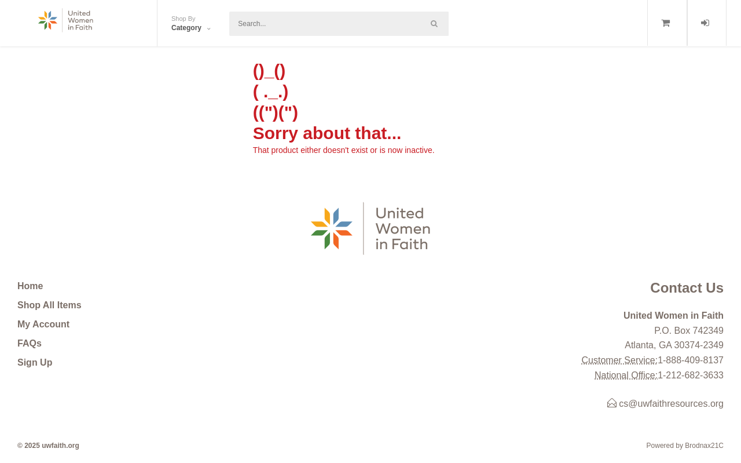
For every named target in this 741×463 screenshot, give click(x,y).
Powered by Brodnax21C (685, 446)
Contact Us (687, 288)
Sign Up (34, 362)
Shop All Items (49, 305)
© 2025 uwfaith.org (48, 446)
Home (30, 286)
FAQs (29, 343)
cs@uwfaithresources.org (665, 404)
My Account (43, 324)
